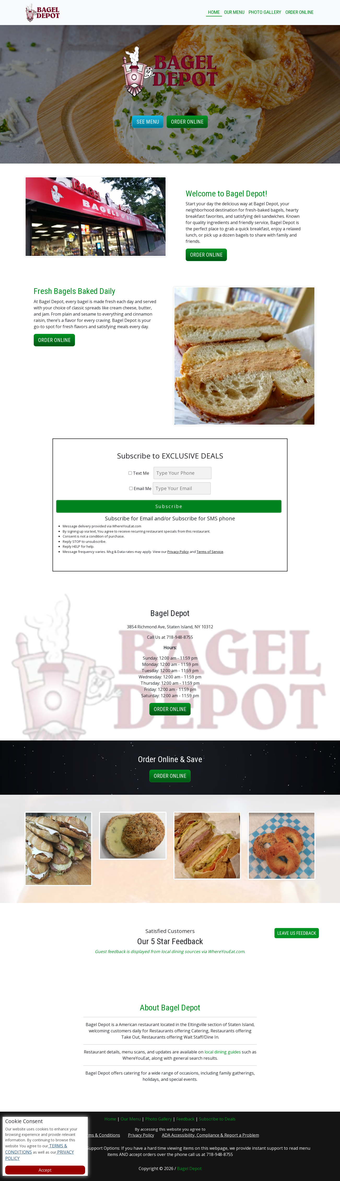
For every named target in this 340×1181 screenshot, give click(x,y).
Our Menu (234, 12)
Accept (45, 1170)
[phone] (182, 473)
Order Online (299, 12)
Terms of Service (210, 551)
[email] (182, 488)
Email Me (140, 488)
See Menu (148, 122)
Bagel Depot (189, 1168)
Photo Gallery (265, 12)
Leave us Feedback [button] (296, 958)
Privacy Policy (178, 551)
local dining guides (222, 1077)
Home (214, 12)
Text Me (140, 473)
